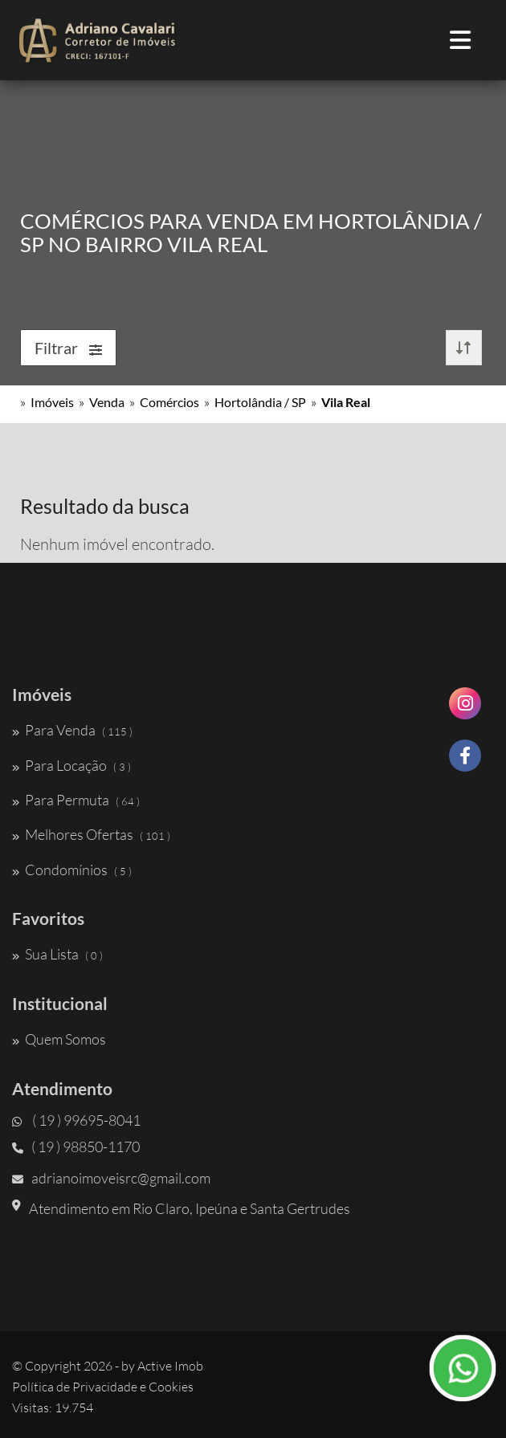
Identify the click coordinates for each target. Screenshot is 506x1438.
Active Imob (170, 1366)
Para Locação (71, 765)
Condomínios (72, 869)
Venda (106, 401)
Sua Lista (57, 954)
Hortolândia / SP (260, 401)
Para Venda (72, 730)
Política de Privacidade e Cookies (103, 1387)
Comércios (169, 401)
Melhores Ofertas (91, 834)
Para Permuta (76, 800)
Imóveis (52, 401)
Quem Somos (59, 1039)
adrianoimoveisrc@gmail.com (111, 1178)
